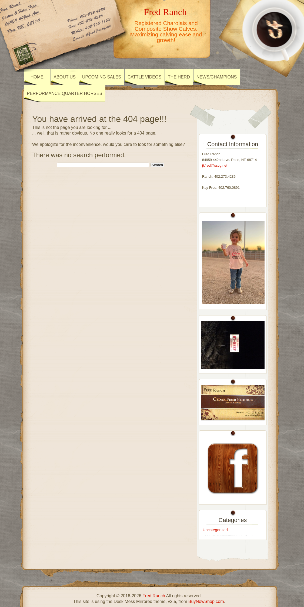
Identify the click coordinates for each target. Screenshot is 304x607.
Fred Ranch (165, 12)
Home (37, 77)
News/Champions (216, 77)
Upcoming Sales (101, 77)
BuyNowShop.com (206, 601)
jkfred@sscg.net (214, 165)
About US (65, 77)
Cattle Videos (144, 77)
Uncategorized (215, 530)
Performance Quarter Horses (64, 93)
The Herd (179, 77)
